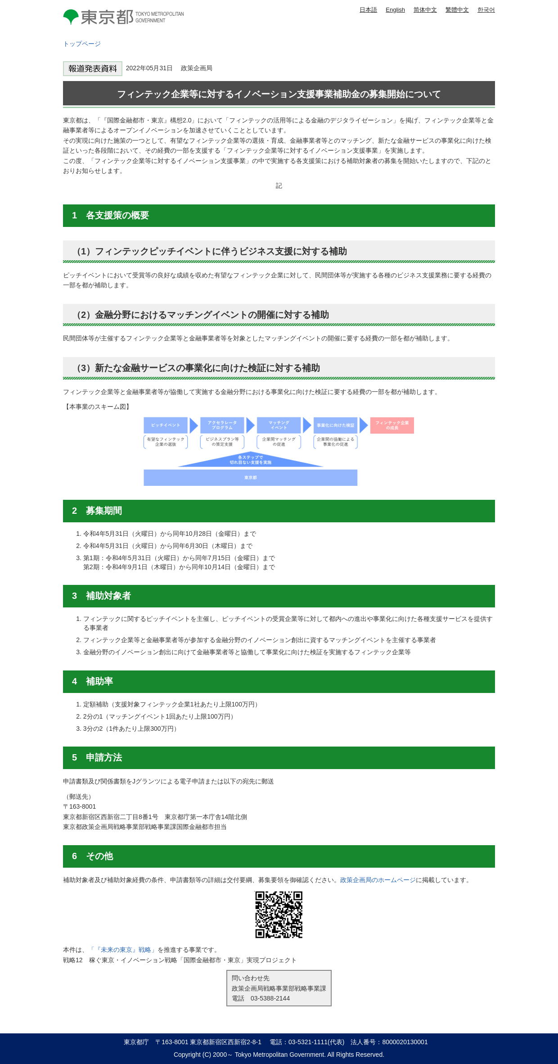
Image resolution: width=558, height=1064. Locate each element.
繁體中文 (457, 9)
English (395, 9)
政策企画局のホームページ (378, 879)
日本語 (368, 9)
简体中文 (425, 9)
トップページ (82, 43)
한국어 (486, 9)
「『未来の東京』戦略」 (123, 949)
